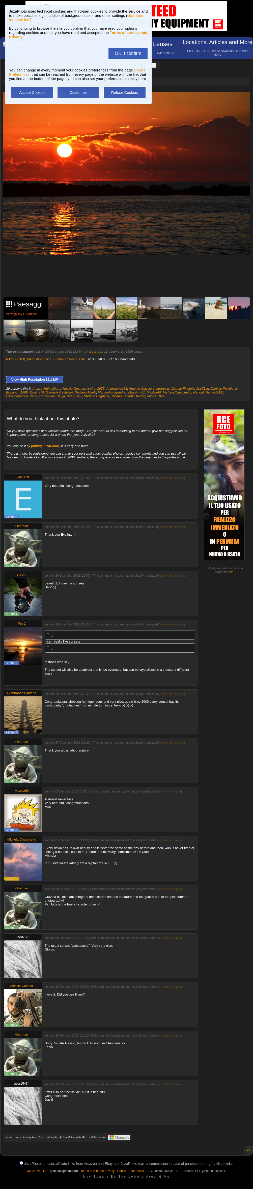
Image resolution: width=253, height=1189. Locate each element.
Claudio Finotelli (182, 388)
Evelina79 (37, 392)
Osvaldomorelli (17, 396)
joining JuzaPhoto (45, 446)
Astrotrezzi (161, 388)
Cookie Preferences (130, 1171)
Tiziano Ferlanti (122, 396)
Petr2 (33, 396)
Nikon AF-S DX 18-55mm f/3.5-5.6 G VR (56, 359)
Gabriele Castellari (59, 392)
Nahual (198, 392)
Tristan (140, 396)
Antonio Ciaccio (140, 388)
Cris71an (202, 388)
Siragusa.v (74, 396)
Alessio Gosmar (73, 388)
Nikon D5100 (15, 359)
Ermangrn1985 (17, 392)
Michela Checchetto (177, 392)
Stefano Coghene (96, 396)
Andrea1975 (96, 388)
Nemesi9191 (215, 392)
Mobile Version (37, 1171)
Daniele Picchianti (224, 388)
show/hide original (172, 478)
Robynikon (47, 396)
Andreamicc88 (116, 388)
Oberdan (95, 351)
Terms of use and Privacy (97, 1171)
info (231, 571)
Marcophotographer (112, 392)
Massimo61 (136, 392)
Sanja (61, 396)
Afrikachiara (51, 388)
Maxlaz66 (154, 392)
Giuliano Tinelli (85, 392)
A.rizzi (36, 388)
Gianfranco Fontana (21, 693)
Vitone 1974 (155, 396)
